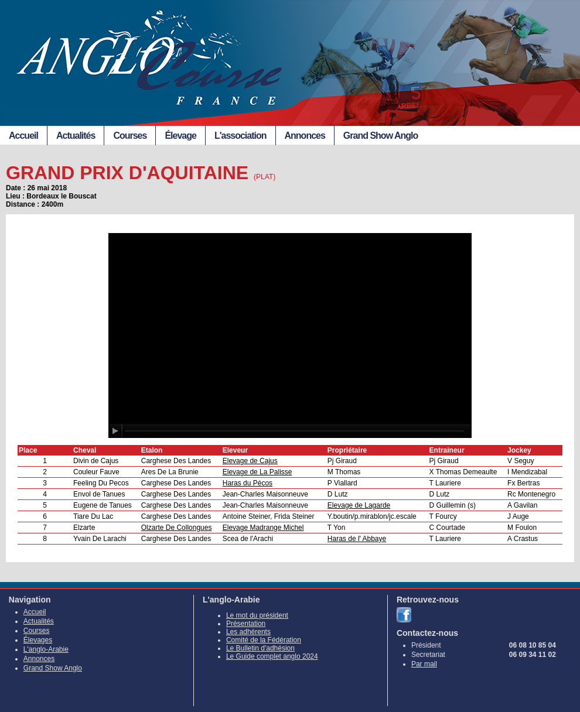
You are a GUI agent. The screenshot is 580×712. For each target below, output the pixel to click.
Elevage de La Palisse (257, 472)
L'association (240, 136)
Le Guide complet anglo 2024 (272, 656)
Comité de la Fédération (263, 640)
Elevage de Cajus (250, 461)
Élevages (37, 640)
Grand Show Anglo (380, 136)
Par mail (424, 664)
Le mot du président (257, 615)
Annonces (305, 136)
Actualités (75, 136)
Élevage (180, 136)
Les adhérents (248, 632)
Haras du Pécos (247, 483)
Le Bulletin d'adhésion (260, 648)
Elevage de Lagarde (358, 505)
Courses (129, 136)
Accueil (23, 136)
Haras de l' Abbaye (356, 539)
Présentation (245, 623)
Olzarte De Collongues (176, 527)
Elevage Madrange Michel (263, 527)
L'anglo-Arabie (46, 649)
